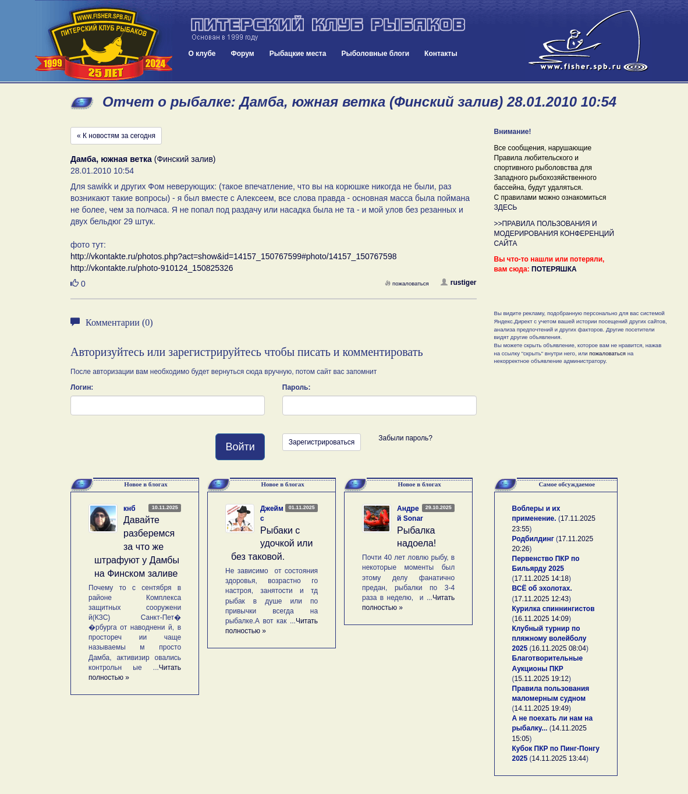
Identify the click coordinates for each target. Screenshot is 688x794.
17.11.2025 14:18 (542, 578)
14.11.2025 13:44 (559, 758)
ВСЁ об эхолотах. (542, 588)
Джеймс (271, 513)
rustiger (459, 282)
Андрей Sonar (410, 513)
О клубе (202, 54)
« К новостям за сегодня (116, 136)
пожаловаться (407, 283)
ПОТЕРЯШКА (554, 269)
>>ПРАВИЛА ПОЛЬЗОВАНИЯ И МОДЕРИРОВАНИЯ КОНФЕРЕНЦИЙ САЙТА (554, 234)
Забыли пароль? (405, 438)
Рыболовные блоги (375, 54)
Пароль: (296, 387)
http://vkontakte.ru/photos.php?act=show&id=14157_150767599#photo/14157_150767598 (233, 256)
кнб (129, 508)
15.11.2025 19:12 (542, 679)
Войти (239, 447)
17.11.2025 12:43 (542, 599)
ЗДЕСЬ (505, 207)
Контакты (441, 54)
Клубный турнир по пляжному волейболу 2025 (549, 638)
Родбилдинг (533, 539)
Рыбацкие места (298, 54)
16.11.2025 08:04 (559, 648)
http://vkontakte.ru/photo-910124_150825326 (151, 268)
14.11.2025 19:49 (542, 708)
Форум (242, 54)
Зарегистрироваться (321, 442)
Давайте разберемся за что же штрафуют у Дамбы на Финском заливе (136, 546)
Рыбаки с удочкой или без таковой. (272, 543)
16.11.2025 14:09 (542, 619)
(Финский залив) (143, 159)
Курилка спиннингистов (553, 609)
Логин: (81, 387)
